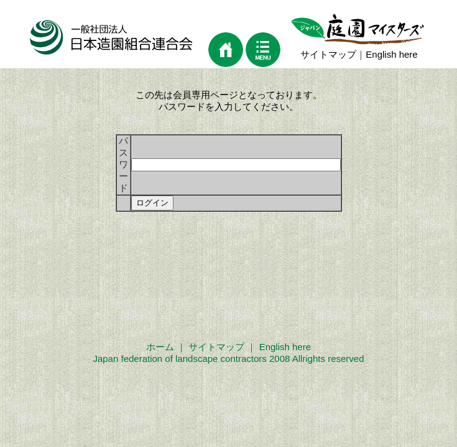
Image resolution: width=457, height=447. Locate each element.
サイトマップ (328, 54)
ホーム (160, 346)
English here (391, 54)
